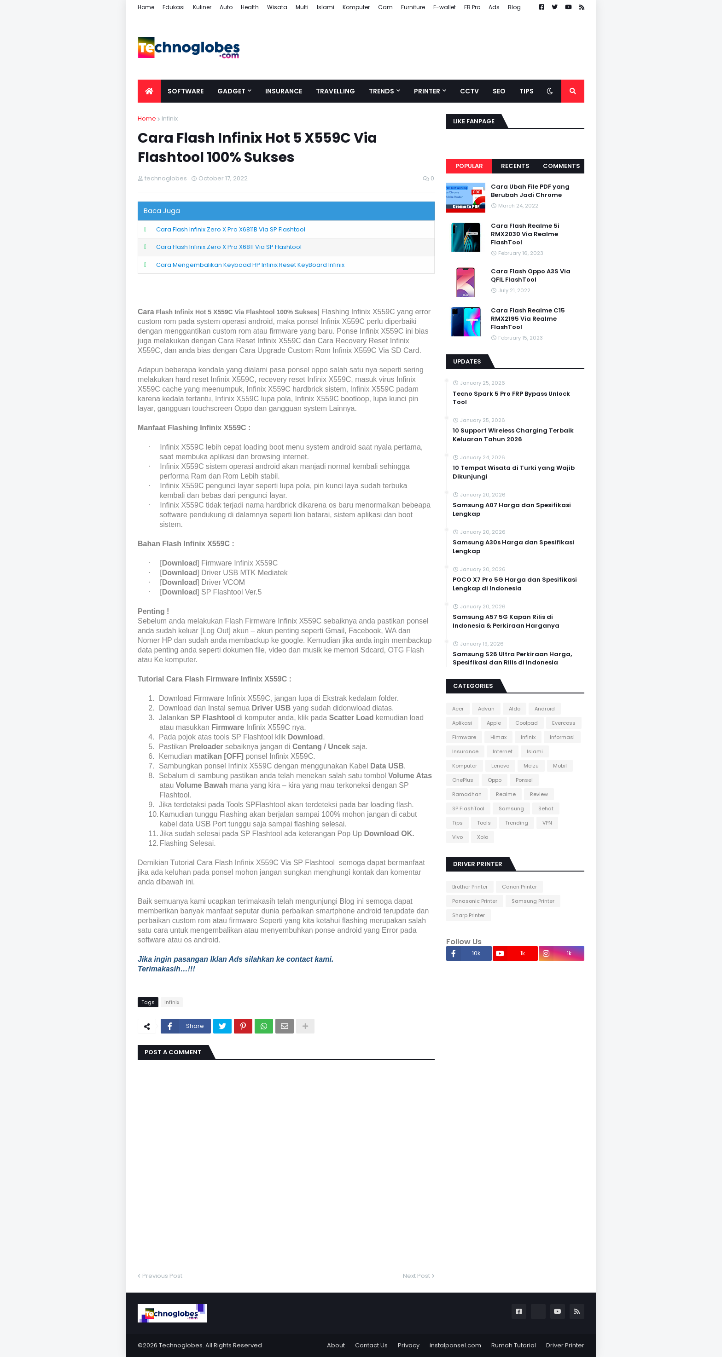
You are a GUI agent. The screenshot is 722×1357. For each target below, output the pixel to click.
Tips (457, 822)
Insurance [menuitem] (283, 91)
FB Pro (472, 7)
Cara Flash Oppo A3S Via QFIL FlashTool (531, 275)
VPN (547, 822)
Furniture (413, 7)
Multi (302, 7)
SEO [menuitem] (499, 91)
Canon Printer (519, 886)
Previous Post (162, 1275)
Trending (516, 822)
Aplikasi (462, 723)
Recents (515, 166)
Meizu (531, 765)
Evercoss (564, 723)
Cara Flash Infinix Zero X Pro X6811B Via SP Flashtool (230, 229)
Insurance (465, 751)
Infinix (170, 118)
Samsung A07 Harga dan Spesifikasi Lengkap (512, 509)
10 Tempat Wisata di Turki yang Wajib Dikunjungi (514, 472)
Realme (506, 794)
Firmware (464, 737)
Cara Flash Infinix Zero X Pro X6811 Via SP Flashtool (229, 247)
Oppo (494, 780)
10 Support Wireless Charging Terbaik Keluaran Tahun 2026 (513, 435)
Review (539, 794)
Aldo (514, 708)
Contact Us (371, 1345)
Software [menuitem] (186, 91)
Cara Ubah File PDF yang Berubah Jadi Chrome (530, 191)
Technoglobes (181, 1345)
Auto (226, 7)
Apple (494, 723)
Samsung (511, 808)
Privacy (408, 1345)
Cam (385, 7)
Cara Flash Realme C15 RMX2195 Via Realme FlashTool (528, 318)
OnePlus (462, 780)
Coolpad (526, 723)
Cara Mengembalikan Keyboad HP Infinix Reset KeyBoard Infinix (250, 264)
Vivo (457, 837)
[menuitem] (149, 91)
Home (146, 7)
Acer (458, 708)
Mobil (560, 765)
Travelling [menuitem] (335, 91)
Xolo (482, 837)
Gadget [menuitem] (231, 91)
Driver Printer (565, 1345)
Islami (325, 7)
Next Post (416, 1275)
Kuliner (202, 7)
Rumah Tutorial (513, 1345)
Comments (561, 166)
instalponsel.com (455, 1345)
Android (545, 708)
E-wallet (444, 7)
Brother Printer (470, 886)
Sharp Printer (468, 915)
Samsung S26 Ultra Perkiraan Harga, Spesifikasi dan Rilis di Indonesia (512, 658)
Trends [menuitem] (381, 91)
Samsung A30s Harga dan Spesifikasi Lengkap (513, 546)
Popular (469, 166)
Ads (494, 7)
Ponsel (524, 780)
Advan (486, 708)
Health (250, 7)
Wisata (277, 7)
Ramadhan (467, 794)
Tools (484, 822)
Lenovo (500, 765)
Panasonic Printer (474, 901)
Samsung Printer (533, 901)
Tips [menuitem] (526, 91)
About (336, 1345)
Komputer (356, 7)
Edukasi (174, 7)
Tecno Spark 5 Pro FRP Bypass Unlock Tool (511, 398)
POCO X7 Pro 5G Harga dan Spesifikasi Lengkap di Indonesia (515, 584)
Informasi (562, 737)
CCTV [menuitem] (469, 91)
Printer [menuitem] (427, 91)
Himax (498, 737)
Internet (502, 751)
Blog (514, 7)
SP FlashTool (468, 808)
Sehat (545, 808)
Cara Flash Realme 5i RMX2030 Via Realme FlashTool (525, 234)
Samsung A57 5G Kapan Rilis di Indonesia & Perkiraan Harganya (506, 621)
